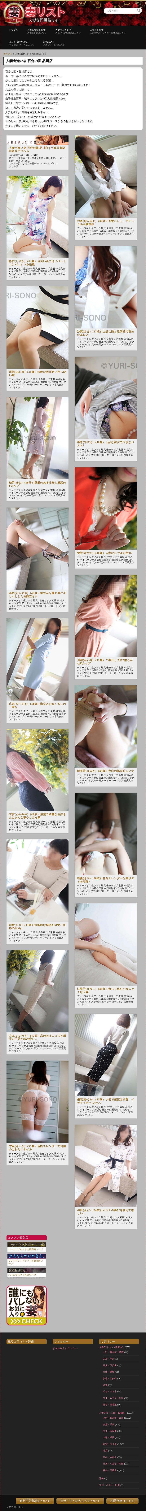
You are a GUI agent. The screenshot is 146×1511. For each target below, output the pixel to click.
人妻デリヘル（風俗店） (111, 1347)
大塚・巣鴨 (108, 1372)
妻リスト (8, 54)
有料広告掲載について (35, 1500)
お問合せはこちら (122, 1500)
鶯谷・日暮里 (110, 1404)
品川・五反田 (110, 1365)
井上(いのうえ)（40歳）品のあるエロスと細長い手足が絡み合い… (37, 1037)
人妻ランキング (68, 31)
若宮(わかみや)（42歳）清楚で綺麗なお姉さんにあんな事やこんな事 (37, 816)
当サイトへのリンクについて (80, 1500)
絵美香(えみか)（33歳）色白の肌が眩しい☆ (105, 771)
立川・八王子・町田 (113, 1398)
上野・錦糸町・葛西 (113, 1352)
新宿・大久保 (110, 1378)
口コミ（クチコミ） (21, 43)
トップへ (13, 30)
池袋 (105, 1385)
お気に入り (53, 43)
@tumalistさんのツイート (65, 1348)
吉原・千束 (108, 1358)
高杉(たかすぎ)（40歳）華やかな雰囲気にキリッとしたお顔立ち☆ (37, 595)
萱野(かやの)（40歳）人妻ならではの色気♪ (105, 553)
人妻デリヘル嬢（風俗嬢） (113, 1413)
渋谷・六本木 (110, 1391)
